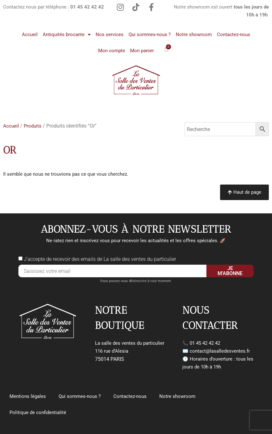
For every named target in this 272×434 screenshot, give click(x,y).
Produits (32, 126)
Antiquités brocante (67, 34)
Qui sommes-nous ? (150, 34)
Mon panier (142, 50)
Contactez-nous (233, 34)
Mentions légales (27, 396)
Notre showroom (194, 34)
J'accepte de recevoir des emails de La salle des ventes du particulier (100, 259)
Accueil (30, 34)
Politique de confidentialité (37, 412)
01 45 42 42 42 (205, 343)
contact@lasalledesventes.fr (220, 351)
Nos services (109, 34)
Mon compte (111, 50)
